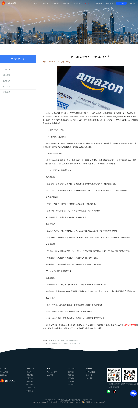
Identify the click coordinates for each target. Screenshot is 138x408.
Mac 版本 (50, 375)
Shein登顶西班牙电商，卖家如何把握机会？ (64, 340)
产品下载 (45, 3)
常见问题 (29, 375)
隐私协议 (89, 375)
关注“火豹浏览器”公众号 (129, 384)
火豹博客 (6, 69)
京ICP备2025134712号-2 (41, 402)
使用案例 (66, 3)
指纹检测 (29, 391)
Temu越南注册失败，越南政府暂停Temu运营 (64, 343)
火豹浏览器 (8, 3)
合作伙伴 (71, 384)
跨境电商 (7, 81)
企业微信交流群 (114, 384)
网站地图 (132, 3)
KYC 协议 (89, 378)
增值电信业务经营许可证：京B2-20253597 (66, 402)
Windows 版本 (52, 372)
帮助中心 (29, 372)
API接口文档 (30, 388)
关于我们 (71, 381)
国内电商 (6, 75)
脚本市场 (99, 3)
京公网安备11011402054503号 (95, 402)
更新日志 (29, 378)
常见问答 (6, 86)
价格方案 (56, 3)
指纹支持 (29, 384)
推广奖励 (88, 3)
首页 (35, 3)
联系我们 (109, 3)
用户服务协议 (90, 372)
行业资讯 (77, 3)
